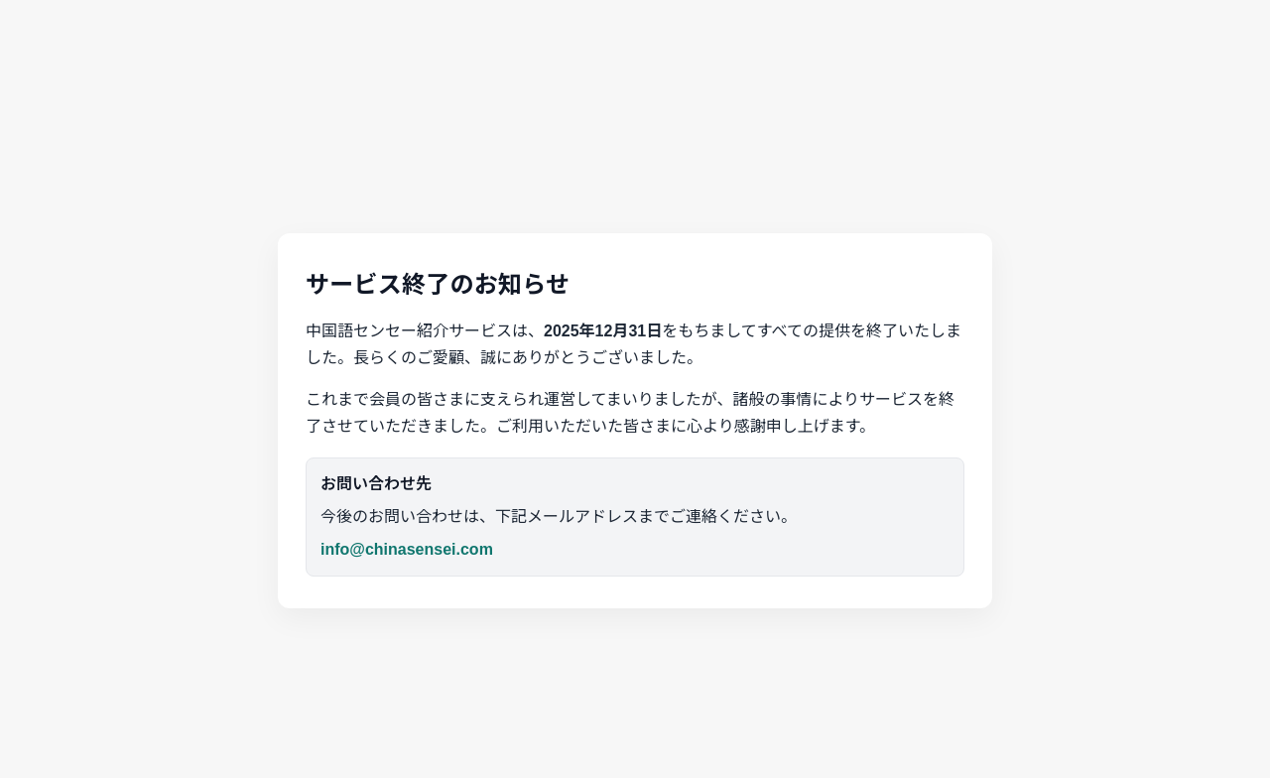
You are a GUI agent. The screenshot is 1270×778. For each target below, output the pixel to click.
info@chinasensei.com (406, 549)
